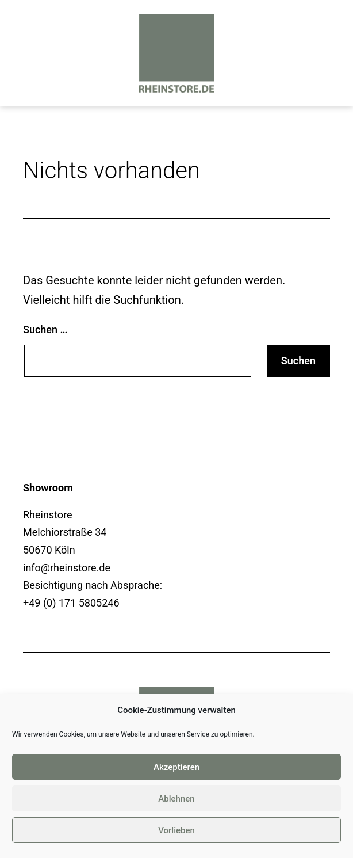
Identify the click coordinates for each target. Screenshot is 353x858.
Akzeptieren (176, 767)
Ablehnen (176, 799)
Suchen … (45, 329)
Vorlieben (176, 830)
